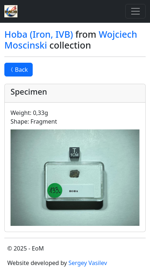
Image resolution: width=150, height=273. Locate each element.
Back (18, 70)
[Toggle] (135, 11)
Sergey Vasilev (87, 263)
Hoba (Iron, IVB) (38, 34)
